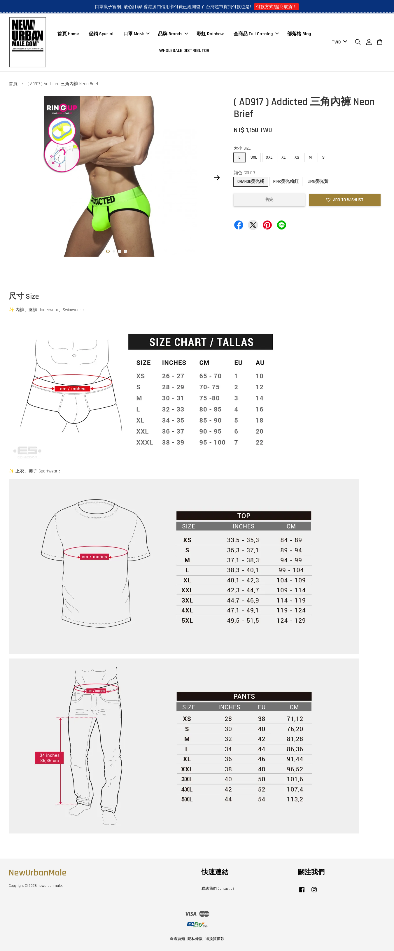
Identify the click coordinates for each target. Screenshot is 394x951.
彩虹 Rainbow (210, 34)
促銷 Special (101, 34)
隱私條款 (195, 938)
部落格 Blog (299, 34)
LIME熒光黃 (318, 181)
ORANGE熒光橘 (250, 181)
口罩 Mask (136, 34)
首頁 (13, 84)
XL (283, 157)
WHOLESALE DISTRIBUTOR (184, 51)
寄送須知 (177, 938)
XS (297, 157)
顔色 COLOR (244, 173)
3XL (254, 157)
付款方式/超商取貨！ (276, 6)
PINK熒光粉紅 (286, 181)
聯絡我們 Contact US (218, 888)
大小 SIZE (242, 148)
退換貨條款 (214, 938)
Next (217, 178)
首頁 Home (68, 34)
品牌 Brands (173, 34)
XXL (269, 157)
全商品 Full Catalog (256, 34)
